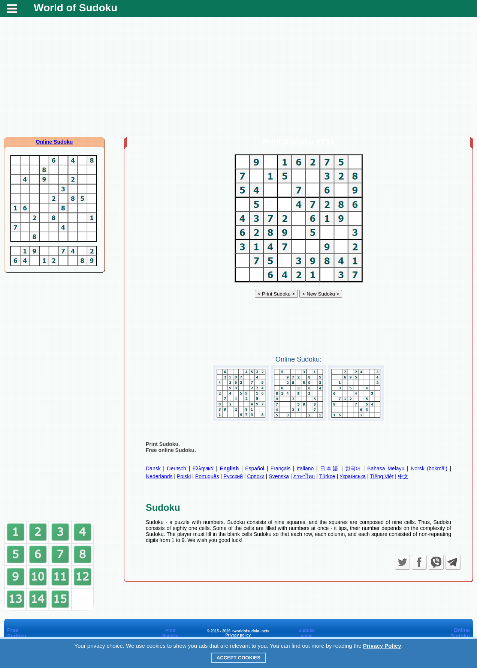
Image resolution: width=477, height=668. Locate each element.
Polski (184, 476)
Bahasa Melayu (385, 468)
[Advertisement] (239, 76)
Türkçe (327, 476)
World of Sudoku (75, 8)
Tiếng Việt (382, 476)
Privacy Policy (382, 645)
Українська (352, 476)
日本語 (329, 468)
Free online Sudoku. (171, 450)
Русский (233, 476)
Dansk (153, 468)
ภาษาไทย (304, 476)
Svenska (279, 476)
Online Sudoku (54, 142)
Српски (255, 476)
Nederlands (159, 476)
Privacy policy (238, 635)
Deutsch (176, 468)
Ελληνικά (203, 468)
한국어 (353, 468)
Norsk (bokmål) (429, 468)
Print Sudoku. (163, 444)
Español (254, 468)
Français (281, 468)
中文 (403, 476)
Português (207, 476)
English (229, 468)
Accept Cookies (238, 657)
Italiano (305, 468)
